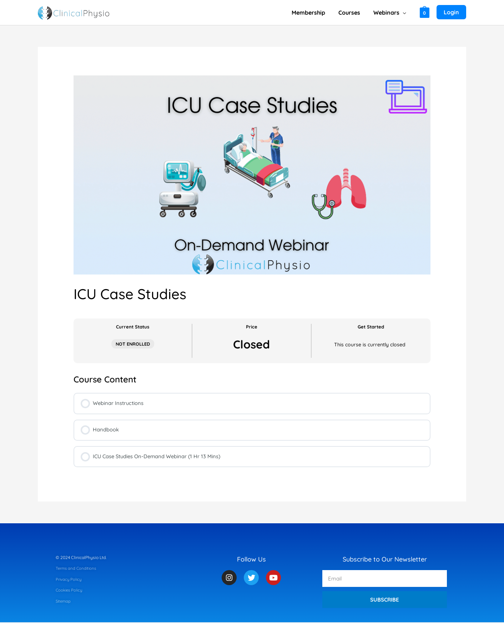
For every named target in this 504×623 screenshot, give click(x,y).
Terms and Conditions (77, 569)
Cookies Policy (70, 590)
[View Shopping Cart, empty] (424, 12)
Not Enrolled (133, 344)
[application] (403, 12)
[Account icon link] (451, 12)
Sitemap (64, 601)
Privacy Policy (69, 579)
